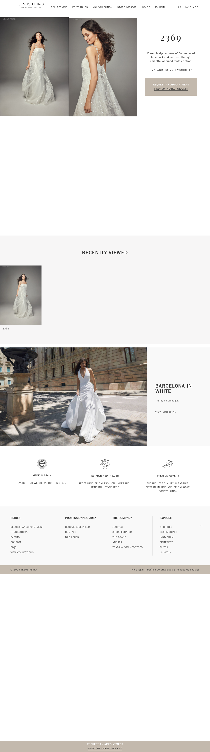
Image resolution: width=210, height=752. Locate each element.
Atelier (117, 546)
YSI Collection (102, 7)
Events (15, 541)
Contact (15, 546)
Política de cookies (188, 573)
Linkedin (165, 556)
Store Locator (122, 536)
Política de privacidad (160, 573)
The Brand (119, 541)
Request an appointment (171, 84)
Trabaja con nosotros (127, 551)
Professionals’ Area (80, 522)
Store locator (127, 7)
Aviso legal (137, 573)
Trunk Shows (19, 536)
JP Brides (166, 530)
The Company (122, 522)
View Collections (22, 556)
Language (191, 7)
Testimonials (168, 536)
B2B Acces (72, 541)
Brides (15, 522)
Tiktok (164, 551)
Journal (117, 530)
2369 (5, 335)
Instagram (167, 541)
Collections (59, 7)
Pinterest (166, 546)
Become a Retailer (77, 530)
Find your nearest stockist (171, 88)
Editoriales (80, 7)
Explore (166, 522)
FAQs (13, 551)
